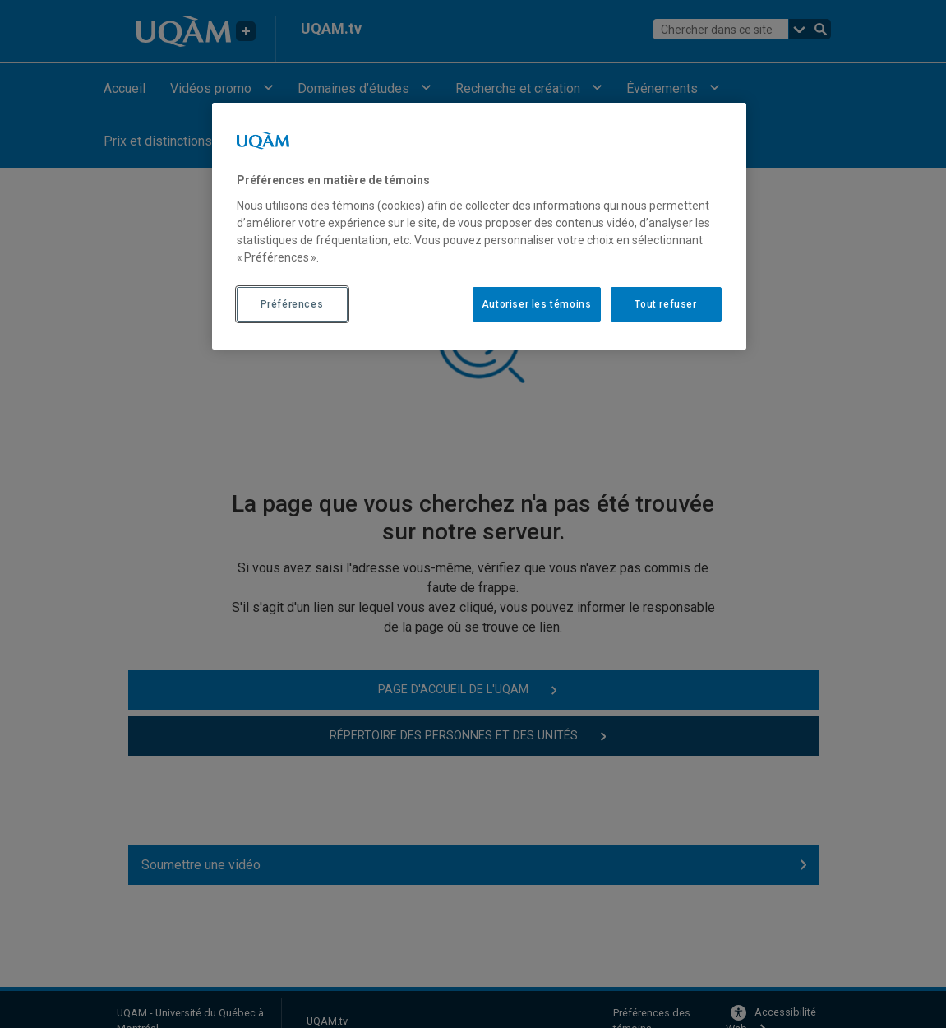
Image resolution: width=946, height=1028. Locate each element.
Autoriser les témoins (537, 304)
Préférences (292, 304)
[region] (479, 226)
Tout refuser (665, 304)
